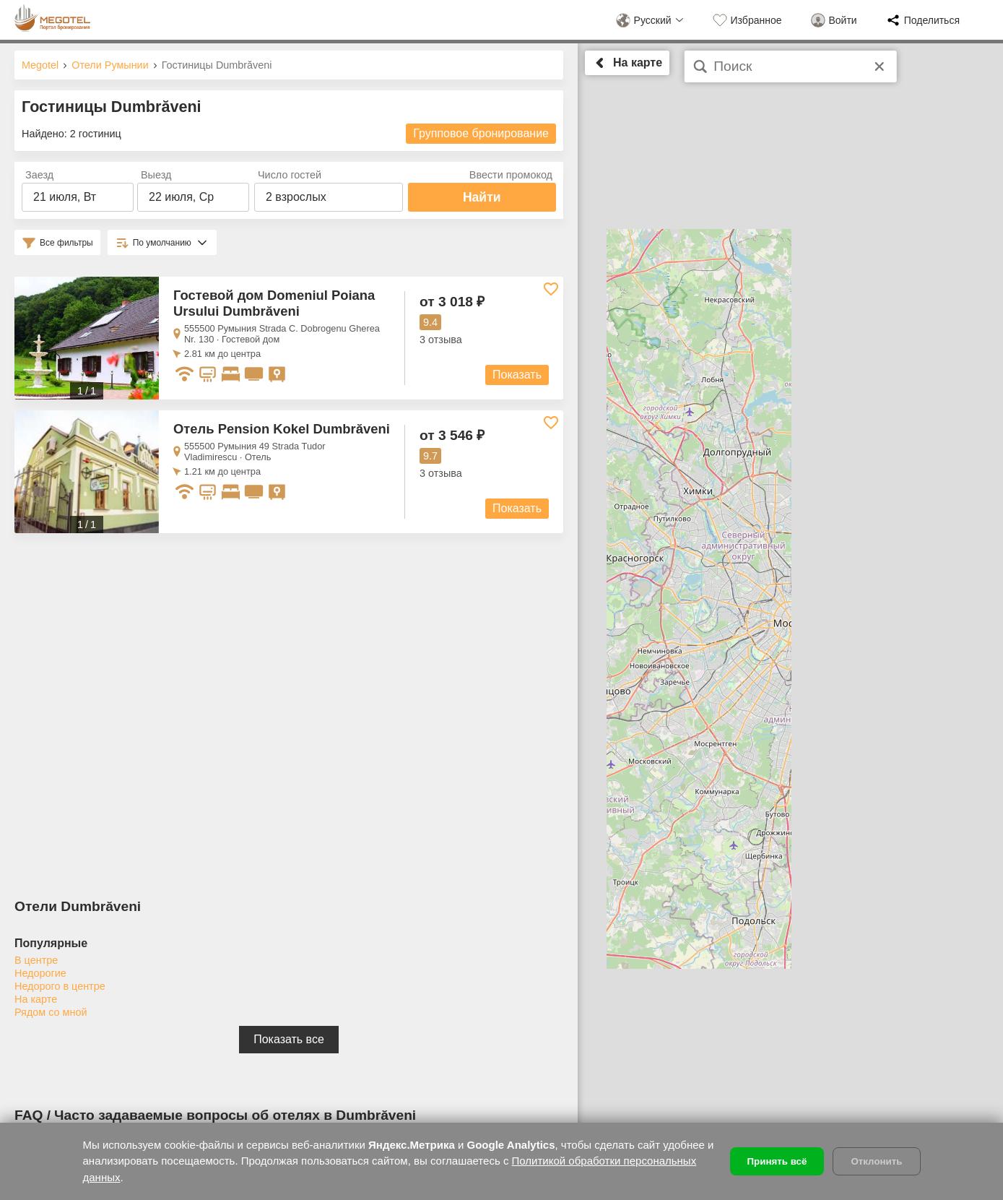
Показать (517, 374)
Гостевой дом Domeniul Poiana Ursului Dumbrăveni (274, 303)
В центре (36, 960)
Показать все (288, 1039)
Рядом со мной (50, 1012)
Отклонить (876, 1161)
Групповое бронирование (481, 133)
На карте (35, 999)
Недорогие (40, 973)
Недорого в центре (59, 986)
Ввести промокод (510, 175)
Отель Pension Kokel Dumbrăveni (281, 428)
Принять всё (777, 1161)
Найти (482, 197)
